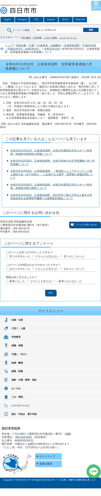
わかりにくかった (74, 269)
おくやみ (16, 388)
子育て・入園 (18, 328)
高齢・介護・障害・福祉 (24, 380)
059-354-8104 (23, 437)
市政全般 (21, 45)
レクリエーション (20, 405)
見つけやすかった (19, 256)
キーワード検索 (18, 28)
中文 (36, 19)
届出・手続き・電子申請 (24, 414)
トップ (9, 45)
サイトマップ (47, 456)
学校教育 (16, 337)
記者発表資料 (72, 45)
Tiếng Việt (80, 19)
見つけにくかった (74, 256)
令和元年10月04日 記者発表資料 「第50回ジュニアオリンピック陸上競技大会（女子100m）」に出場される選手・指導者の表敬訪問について (51, 174)
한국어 (65, 19)
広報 (31, 45)
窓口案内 (26, 37)
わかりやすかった (19, 269)
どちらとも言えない (47, 256)
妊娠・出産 (17, 320)
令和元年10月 (52, 48)
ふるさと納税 (50, 37)
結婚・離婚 (17, 362)
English (7, 19)
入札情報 (37, 37)
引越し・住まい (19, 354)
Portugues (22, 19)
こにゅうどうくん (68, 37)
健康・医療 (17, 371)
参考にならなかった (70, 281)
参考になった (17, 281)
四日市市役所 (19, 9)
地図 (67, 433)
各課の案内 (45, 463)
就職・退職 (17, 345)
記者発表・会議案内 (49, 45)
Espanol (51, 19)
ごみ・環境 (17, 397)
